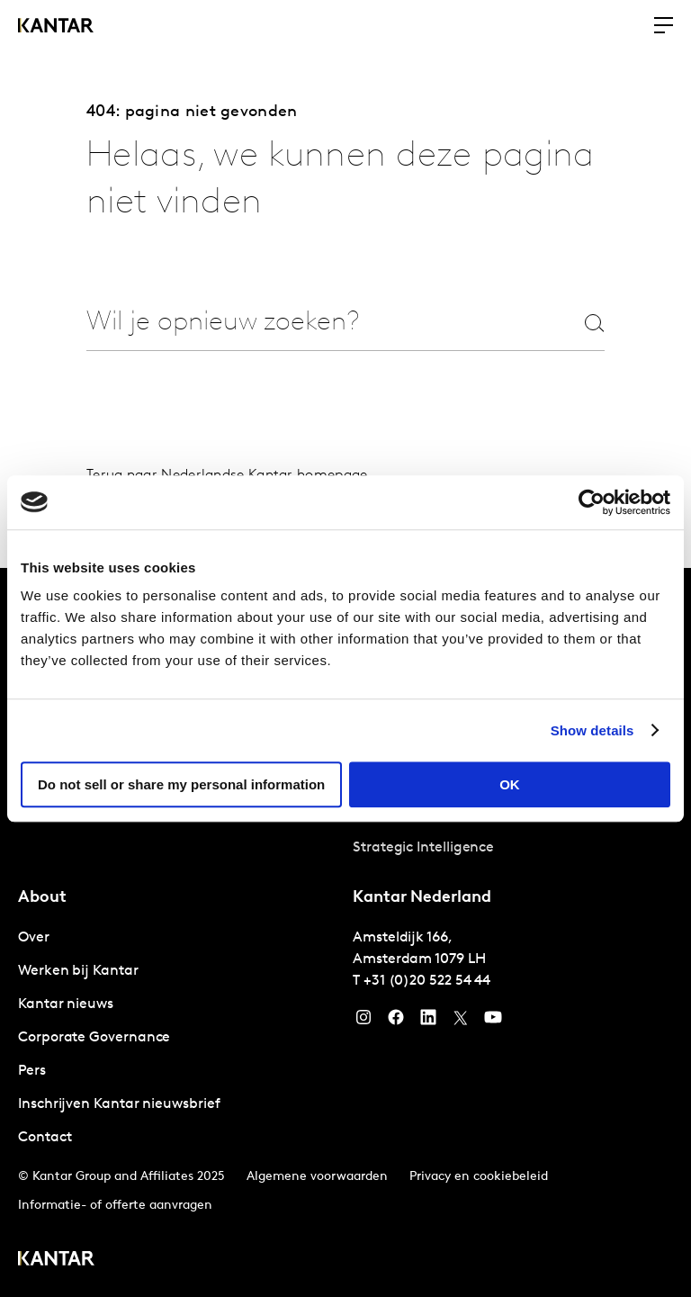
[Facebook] (396, 1021)
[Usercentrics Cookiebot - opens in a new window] (591, 502)
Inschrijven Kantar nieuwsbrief (119, 1104)
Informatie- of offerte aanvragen (115, 1205)
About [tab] (42, 897)
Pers (32, 1071)
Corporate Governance (94, 1038)
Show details (592, 730)
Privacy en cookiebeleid (478, 1177)
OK (509, 784)
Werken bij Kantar (78, 971)
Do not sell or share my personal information (181, 784)
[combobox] (313, 322)
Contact (44, 1137)
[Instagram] (363, 1021)
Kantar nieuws (65, 1004)
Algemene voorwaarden (317, 1177)
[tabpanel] (178, 1038)
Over (33, 938)
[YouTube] (428, 1021)
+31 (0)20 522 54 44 (426, 981)
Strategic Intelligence (423, 848)
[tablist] (345, 932)
